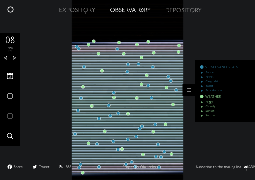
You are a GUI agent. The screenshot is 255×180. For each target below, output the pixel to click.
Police (210, 72)
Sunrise (210, 115)
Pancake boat (214, 90)
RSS (68, 167)
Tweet (44, 167)
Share (18, 167)
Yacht (209, 86)
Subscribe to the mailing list (218, 167)
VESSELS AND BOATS (221, 67)
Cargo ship (213, 81)
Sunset (210, 111)
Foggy (209, 102)
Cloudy (210, 106)
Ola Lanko (148, 167)
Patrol (210, 77)
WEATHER (213, 97)
